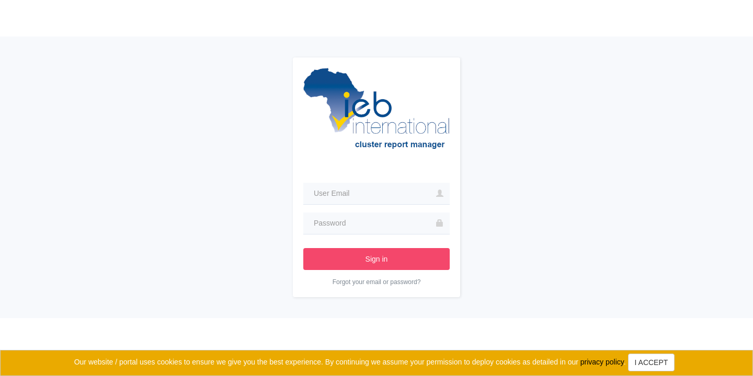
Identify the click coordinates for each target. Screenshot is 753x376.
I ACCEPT (651, 362)
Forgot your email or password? (377, 282)
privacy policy (602, 362)
